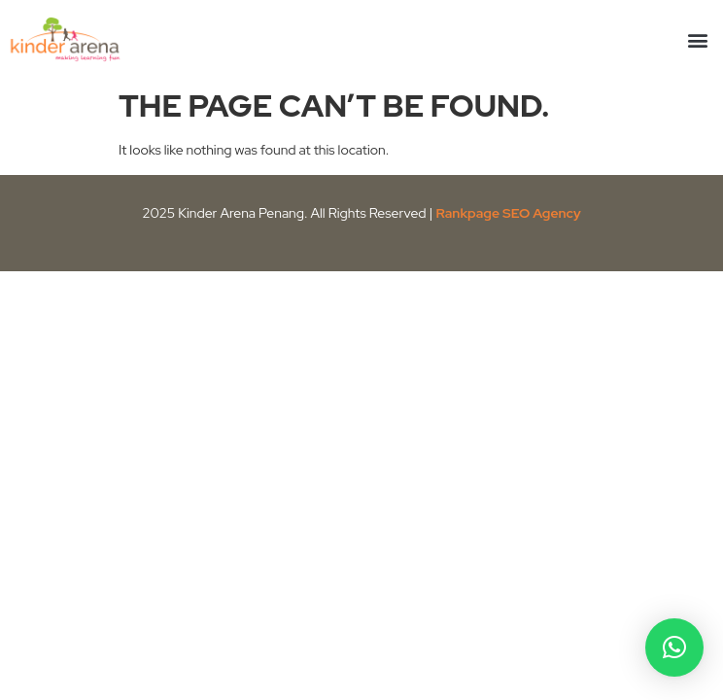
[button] (697, 39)
